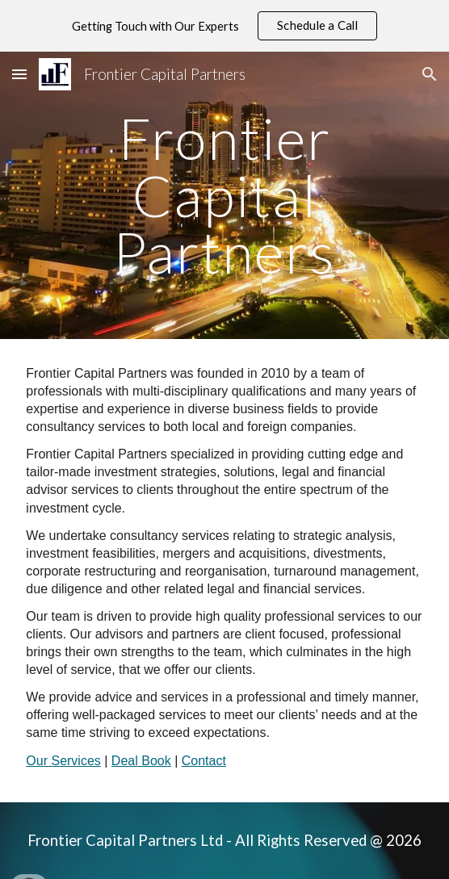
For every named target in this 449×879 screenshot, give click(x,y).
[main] (224, 195)
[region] (224, 26)
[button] (19, 74)
